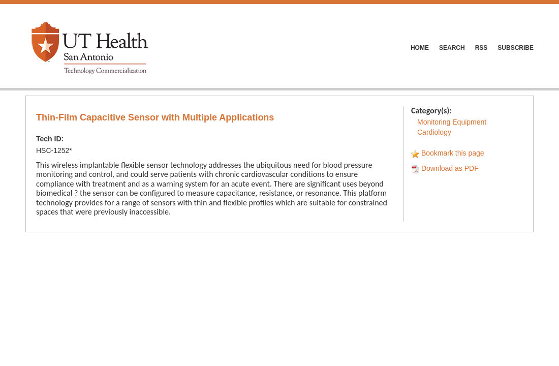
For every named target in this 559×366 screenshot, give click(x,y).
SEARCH (452, 47)
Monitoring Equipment (451, 122)
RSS (481, 47)
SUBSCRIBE (516, 47)
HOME (420, 47)
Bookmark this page (452, 153)
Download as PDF (450, 168)
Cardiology (434, 132)
